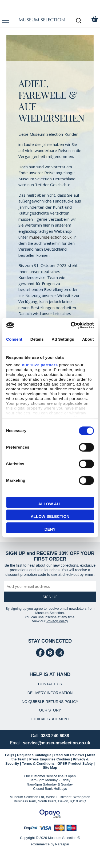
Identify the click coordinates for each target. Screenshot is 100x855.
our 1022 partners (40, 365)
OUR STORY (50, 710)
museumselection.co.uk (50, 237)
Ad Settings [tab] (63, 339)
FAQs (9, 755)
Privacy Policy (57, 621)
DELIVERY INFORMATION (50, 693)
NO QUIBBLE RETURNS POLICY (50, 701)
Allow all (50, 504)
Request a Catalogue (34, 755)
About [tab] (88, 339)
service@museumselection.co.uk (56, 743)
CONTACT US (50, 684)
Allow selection (50, 516)
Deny (50, 529)
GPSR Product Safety (75, 763)
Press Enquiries (42, 759)
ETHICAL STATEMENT (50, 719)
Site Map (50, 767)
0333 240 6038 (55, 735)
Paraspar (62, 844)
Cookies (63, 759)
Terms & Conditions (38, 763)
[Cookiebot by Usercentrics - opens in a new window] (71, 325)
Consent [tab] (14, 339)
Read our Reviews (69, 755)
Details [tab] (37, 339)
